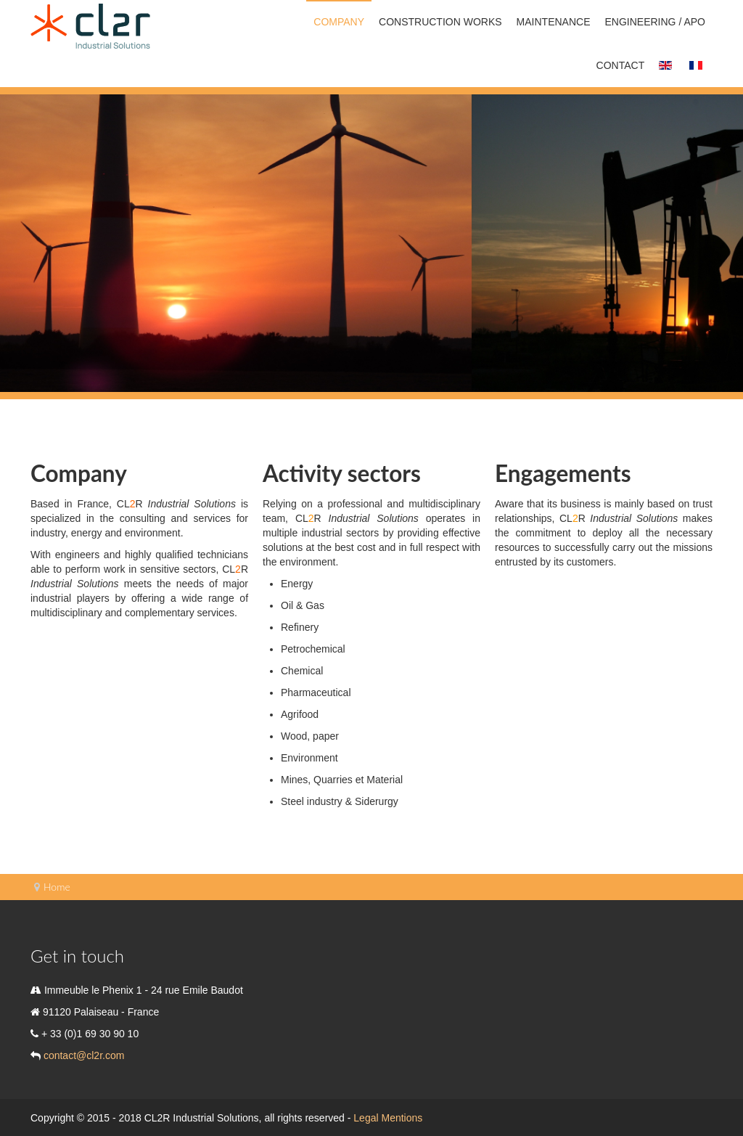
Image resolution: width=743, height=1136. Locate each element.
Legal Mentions (387, 1118)
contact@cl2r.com (82, 1055)
